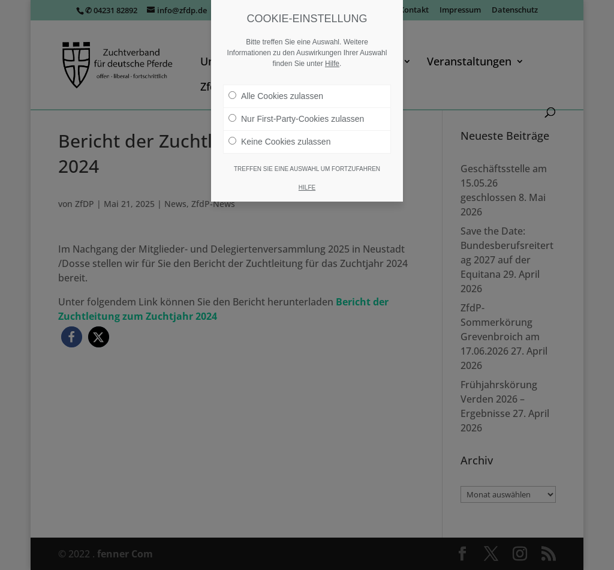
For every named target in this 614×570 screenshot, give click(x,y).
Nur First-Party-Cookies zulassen (296, 119)
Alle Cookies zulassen (275, 96)
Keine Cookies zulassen (279, 141)
